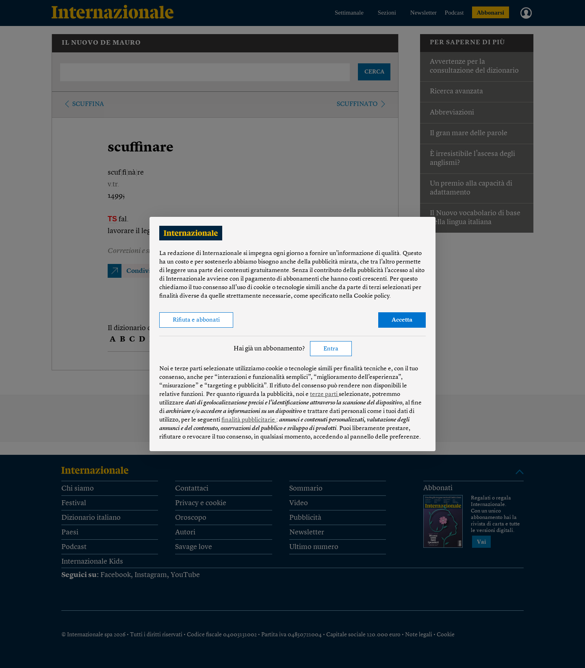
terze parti (324, 394)
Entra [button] (330, 349)
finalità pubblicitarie (248, 420)
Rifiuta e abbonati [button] (196, 320)
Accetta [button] (402, 320)
